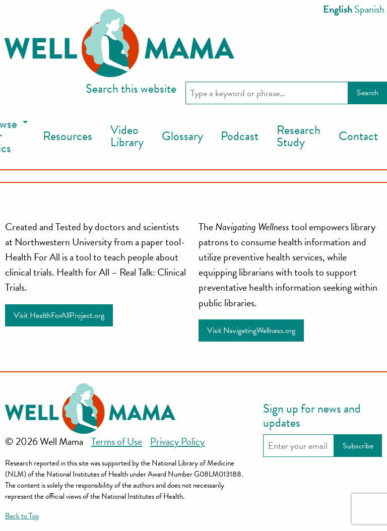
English (337, 9)
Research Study (298, 136)
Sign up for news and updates (312, 416)
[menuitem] (67, 136)
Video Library (127, 136)
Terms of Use (116, 441)
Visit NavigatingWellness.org (251, 330)
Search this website (131, 89)
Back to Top (22, 515)
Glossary (182, 136)
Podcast (240, 136)
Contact (358, 136)
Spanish (369, 9)
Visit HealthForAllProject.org (59, 315)
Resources (67, 136)
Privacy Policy (177, 441)
